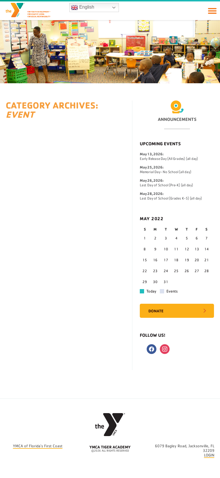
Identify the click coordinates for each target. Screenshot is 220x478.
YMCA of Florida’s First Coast (37, 446)
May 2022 (152, 218)
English (82, 7)
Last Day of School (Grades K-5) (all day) (171, 198)
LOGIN (209, 455)
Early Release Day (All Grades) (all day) (169, 159)
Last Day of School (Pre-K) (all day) (166, 185)
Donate (156, 310)
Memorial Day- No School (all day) (165, 172)
